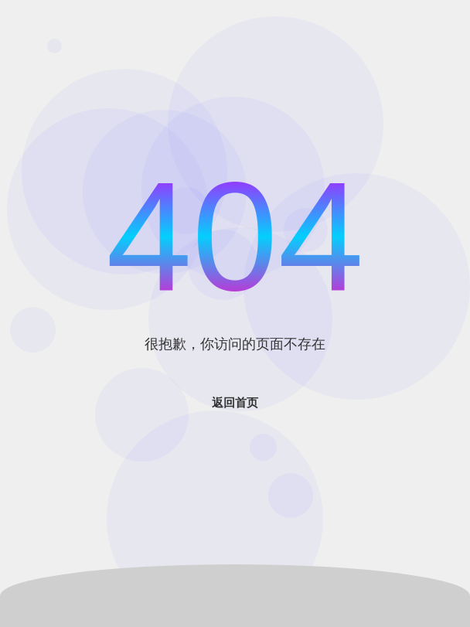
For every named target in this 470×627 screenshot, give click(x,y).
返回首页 (235, 402)
